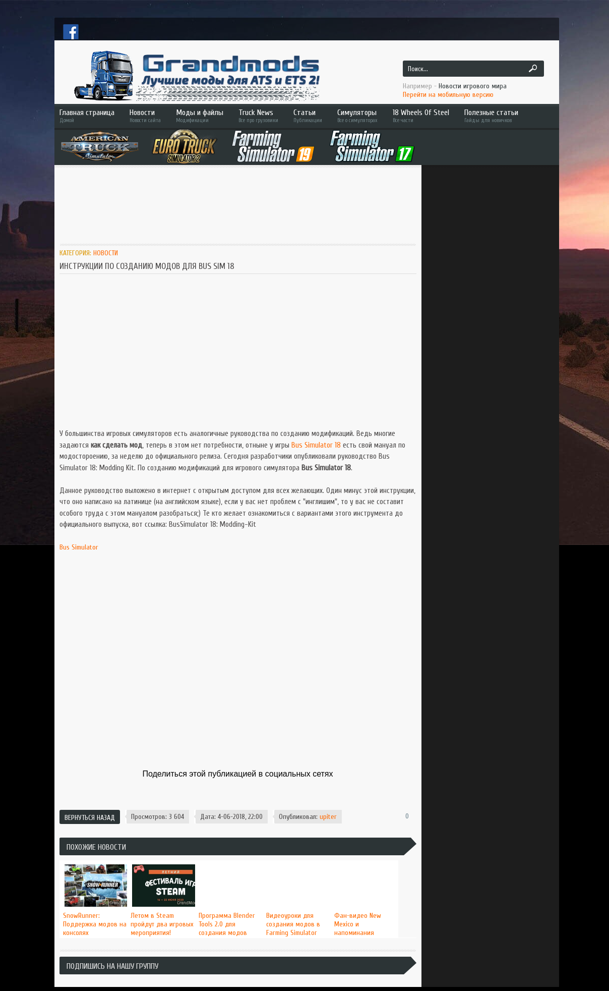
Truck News (258, 116)
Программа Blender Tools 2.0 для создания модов (227, 924)
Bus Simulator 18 (316, 445)
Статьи (307, 116)
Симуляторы (357, 116)
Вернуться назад (90, 817)
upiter (328, 816)
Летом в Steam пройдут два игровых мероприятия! (162, 924)
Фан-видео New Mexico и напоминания (357, 924)
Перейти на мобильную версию (448, 94)
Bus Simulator (78, 547)
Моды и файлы (199, 116)
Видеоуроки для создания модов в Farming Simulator (293, 924)
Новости (145, 116)
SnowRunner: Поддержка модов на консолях (95, 924)
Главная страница (86, 116)
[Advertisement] (243, 200)
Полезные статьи (505, 116)
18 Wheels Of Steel (421, 116)
